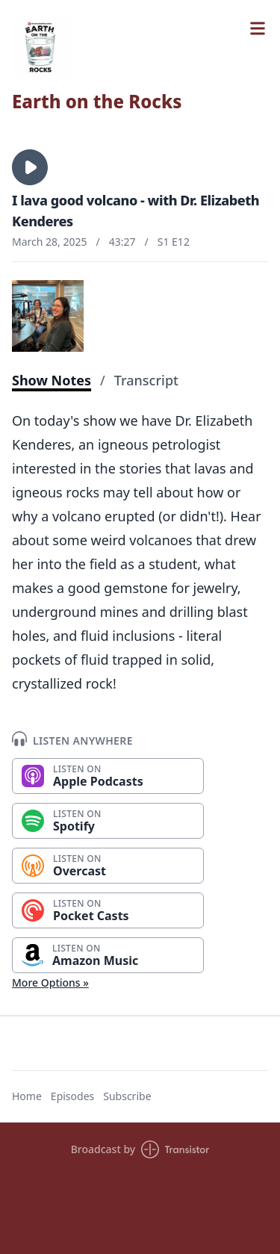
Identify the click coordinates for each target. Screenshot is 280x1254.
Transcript (146, 380)
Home (27, 1096)
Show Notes (51, 380)
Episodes (72, 1096)
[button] (30, 167)
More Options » (50, 982)
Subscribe (127, 1096)
